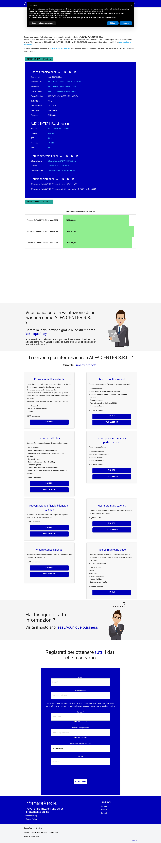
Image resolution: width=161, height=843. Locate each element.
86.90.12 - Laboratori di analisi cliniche (62, 91)
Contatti (104, 813)
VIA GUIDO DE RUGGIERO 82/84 (59, 129)
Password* (80, 712)
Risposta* (80, 756)
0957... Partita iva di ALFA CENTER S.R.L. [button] (63, 87)
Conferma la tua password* (80, 727)
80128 (50, 138)
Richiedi (49, 421)
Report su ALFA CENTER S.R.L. (39, 59)
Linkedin (134, 841)
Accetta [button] (126, 23)
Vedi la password (81, 722)
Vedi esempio (112, 422)
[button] (131, 5)
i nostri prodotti (85, 365)
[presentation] (80, 772)
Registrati (80, 781)
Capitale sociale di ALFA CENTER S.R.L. (62, 171)
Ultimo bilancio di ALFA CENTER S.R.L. (62, 161)
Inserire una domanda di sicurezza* (80, 743)
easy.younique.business (78, 627)
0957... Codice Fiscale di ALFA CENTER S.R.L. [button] (65, 82)
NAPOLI (51, 133)
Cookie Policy (31, 819)
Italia (49, 148)
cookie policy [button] (99, 11)
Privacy (104, 809)
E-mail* (80, 677)
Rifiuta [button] (112, 23)
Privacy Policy (31, 815)
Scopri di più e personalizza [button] (42, 23)
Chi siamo (105, 806)
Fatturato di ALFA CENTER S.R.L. (60, 166)
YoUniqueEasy (35, 334)
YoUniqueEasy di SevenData (60, 49)
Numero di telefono (80, 690)
